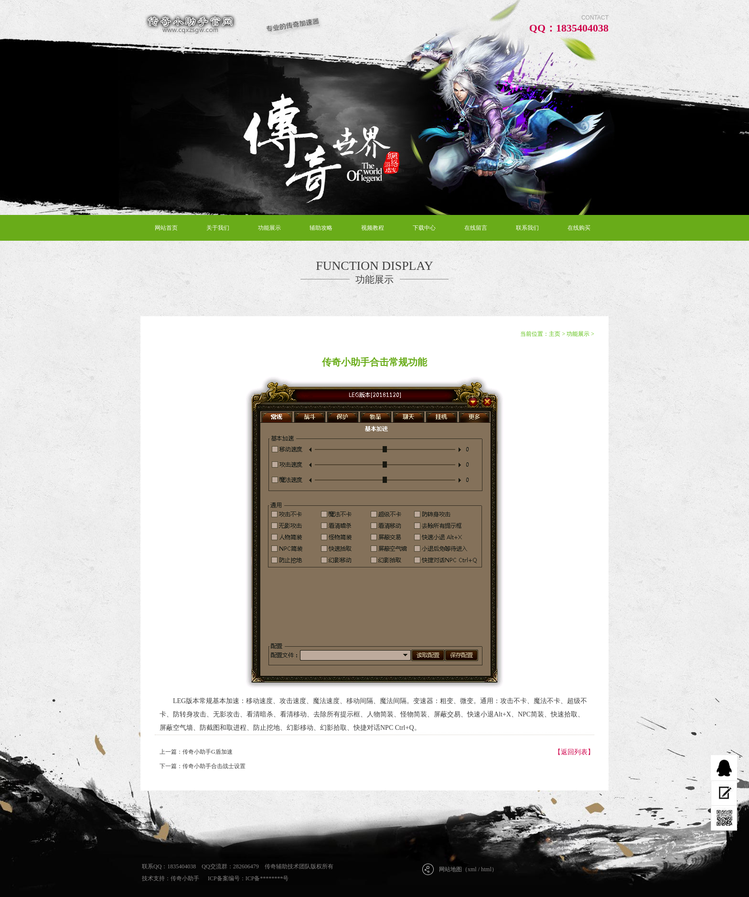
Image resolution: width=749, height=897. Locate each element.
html (486, 869)
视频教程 (372, 227)
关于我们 (217, 227)
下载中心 (424, 227)
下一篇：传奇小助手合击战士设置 (203, 766)
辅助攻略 (321, 227)
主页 (554, 334)
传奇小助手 (185, 878)
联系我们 (527, 227)
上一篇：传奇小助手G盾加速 (196, 751)
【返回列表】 (574, 752)
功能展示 (269, 227)
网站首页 (166, 227)
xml (472, 869)
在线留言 (475, 227)
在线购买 (578, 227)
